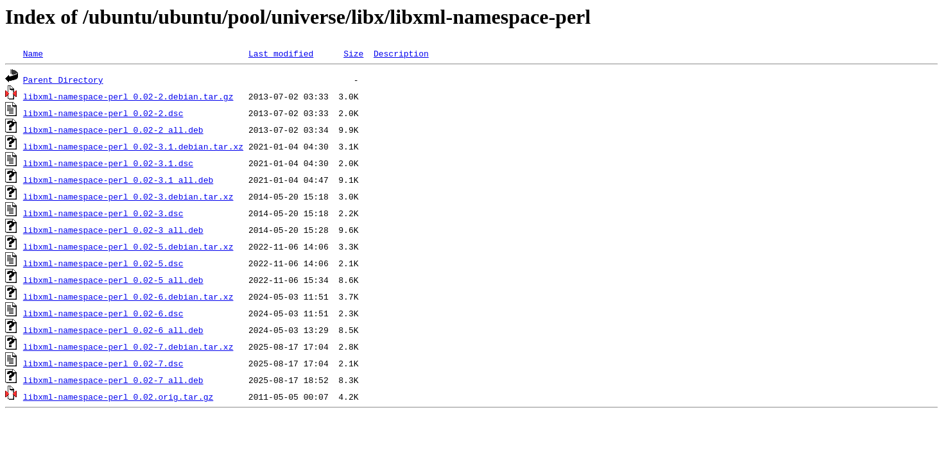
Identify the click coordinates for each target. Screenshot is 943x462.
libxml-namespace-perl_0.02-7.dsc (103, 363)
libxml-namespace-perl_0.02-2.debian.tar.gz (128, 96)
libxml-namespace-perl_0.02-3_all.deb (113, 229)
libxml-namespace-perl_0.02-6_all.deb (113, 330)
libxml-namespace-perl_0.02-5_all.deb (113, 280)
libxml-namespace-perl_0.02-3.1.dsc (108, 163)
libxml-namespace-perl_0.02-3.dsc (103, 213)
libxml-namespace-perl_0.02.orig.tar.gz (118, 396)
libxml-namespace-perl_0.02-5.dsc (103, 263)
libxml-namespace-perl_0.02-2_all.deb (113, 129)
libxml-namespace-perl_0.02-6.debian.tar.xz (128, 296)
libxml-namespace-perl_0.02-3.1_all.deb (118, 179)
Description (401, 53)
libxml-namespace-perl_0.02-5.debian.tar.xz (128, 246)
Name (33, 53)
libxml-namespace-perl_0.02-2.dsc (103, 113)
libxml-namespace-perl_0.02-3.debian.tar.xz (128, 196)
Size (353, 53)
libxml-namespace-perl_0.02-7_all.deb (113, 380)
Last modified (280, 53)
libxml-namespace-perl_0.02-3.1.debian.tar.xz (133, 146)
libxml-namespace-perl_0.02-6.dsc (103, 313)
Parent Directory (63, 79)
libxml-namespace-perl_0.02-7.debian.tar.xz (128, 346)
